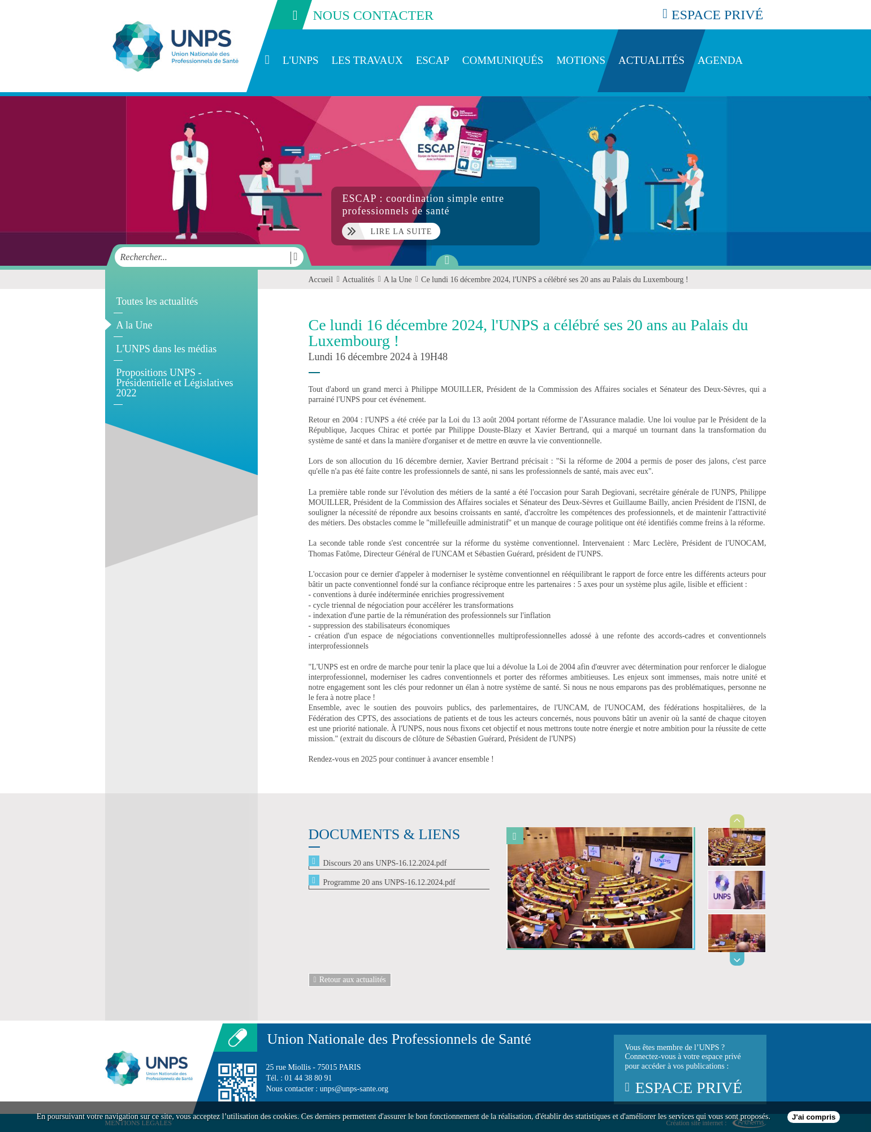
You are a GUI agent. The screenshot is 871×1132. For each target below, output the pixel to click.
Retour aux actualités (350, 979)
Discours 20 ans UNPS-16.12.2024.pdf (385, 863)
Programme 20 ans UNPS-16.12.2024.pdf (389, 882)
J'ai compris (813, 1117)
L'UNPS (301, 60)
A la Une (134, 325)
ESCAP (432, 60)
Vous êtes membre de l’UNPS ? (690, 1069)
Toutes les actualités (157, 301)
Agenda (720, 60)
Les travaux (367, 60)
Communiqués (503, 60)
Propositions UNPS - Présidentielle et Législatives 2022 (174, 383)
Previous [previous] (738, 821)
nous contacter (350, 14)
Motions (580, 60)
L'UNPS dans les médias (166, 349)
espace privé (712, 14)
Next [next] (738, 959)
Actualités (651, 60)
